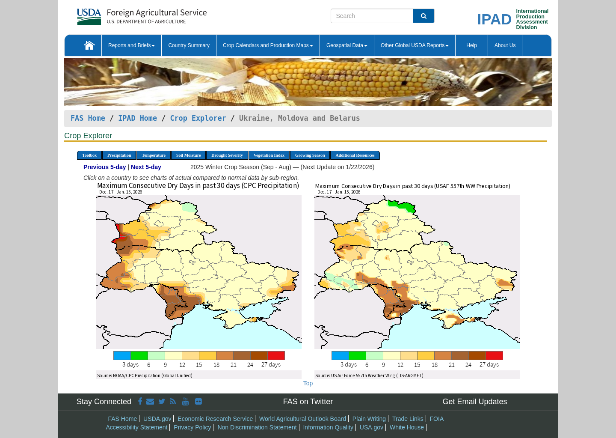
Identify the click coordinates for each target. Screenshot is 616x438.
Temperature (154, 155)
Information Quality (328, 427)
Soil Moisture (188, 155)
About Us (505, 45)
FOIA (437, 418)
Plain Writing (369, 418)
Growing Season (310, 155)
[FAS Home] (120, 14)
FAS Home (88, 118)
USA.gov (371, 427)
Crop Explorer (198, 118)
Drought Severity (227, 155)
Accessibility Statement (137, 427)
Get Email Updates (474, 401)
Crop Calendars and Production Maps (268, 45)
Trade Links (408, 418)
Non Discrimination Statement (256, 427)
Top (308, 383)
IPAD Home (137, 118)
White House (407, 427)
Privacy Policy (192, 427)
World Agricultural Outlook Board (302, 418)
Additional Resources (354, 155)
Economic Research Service (215, 418)
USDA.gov (157, 418)
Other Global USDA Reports (415, 45)
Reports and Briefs (131, 45)
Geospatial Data (346, 45)
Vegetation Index (269, 155)
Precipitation (119, 155)
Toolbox (89, 155)
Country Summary (189, 45)
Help (471, 45)
